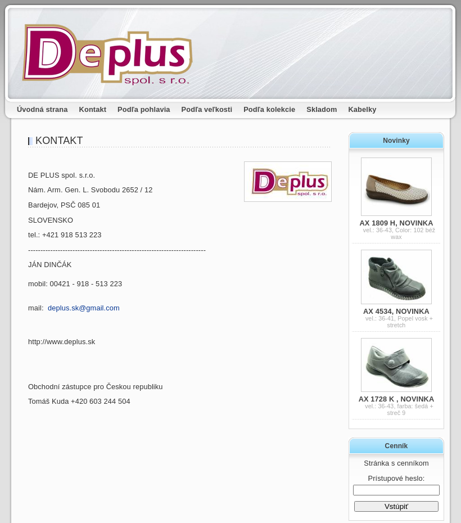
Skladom (321, 109)
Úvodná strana (42, 109)
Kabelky (363, 109)
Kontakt (93, 109)
